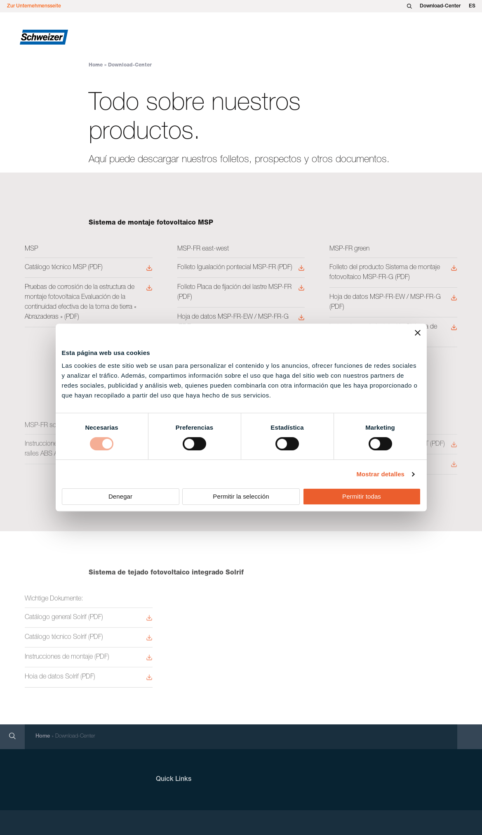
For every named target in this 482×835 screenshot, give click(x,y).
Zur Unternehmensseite (34, 6)
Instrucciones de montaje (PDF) (67, 659)
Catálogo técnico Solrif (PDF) (64, 639)
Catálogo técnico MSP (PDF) (64, 268)
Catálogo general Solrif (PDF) (64, 619)
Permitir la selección (241, 496)
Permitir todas (361, 496)
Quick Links (173, 779)
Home (96, 65)
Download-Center (440, 6)
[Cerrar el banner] (418, 333)
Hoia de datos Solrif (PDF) (60, 679)
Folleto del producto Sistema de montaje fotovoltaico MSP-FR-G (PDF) (384, 273)
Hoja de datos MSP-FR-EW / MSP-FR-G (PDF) (233, 322)
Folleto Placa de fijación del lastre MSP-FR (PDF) (234, 292)
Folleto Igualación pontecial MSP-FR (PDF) (234, 268)
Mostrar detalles (380, 474)
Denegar (120, 496)
